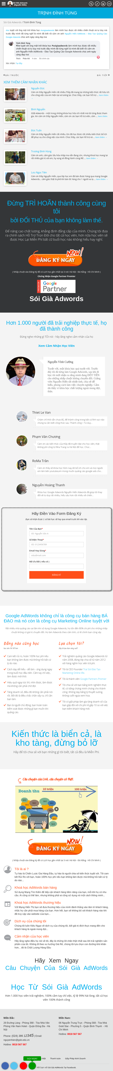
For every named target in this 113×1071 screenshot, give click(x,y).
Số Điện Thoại (36, 539)
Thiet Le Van (41, 412)
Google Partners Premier (93, 678)
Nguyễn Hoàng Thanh (48, 484)
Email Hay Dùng (37, 550)
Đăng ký (56, 574)
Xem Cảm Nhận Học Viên (56, 345)
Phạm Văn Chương (46, 436)
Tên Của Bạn (36, 528)
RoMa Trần (40, 460)
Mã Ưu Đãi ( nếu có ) (39, 561)
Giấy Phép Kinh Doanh (76, 1058)
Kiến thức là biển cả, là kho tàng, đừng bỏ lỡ (56, 738)
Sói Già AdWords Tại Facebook (61, 1067)
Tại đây (19, 62)
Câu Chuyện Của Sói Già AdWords (56, 967)
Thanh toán (55, 1058)
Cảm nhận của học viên (32, 936)
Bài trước (12, 74)
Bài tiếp (103, 74)
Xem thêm (101, 136)
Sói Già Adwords (12, 22)
